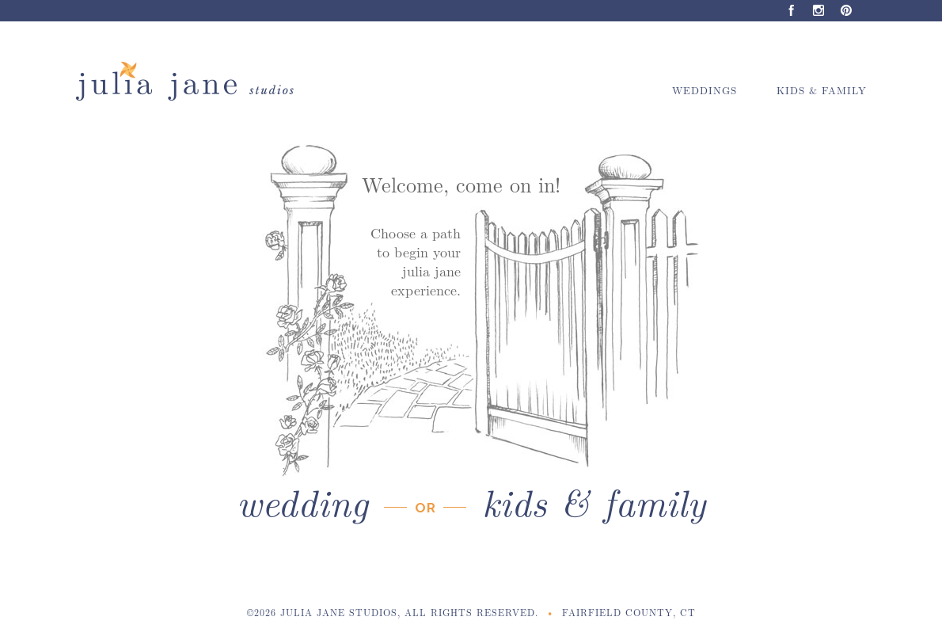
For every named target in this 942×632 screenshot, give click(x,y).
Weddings (704, 89)
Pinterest (846, 10)
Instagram (819, 10)
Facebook (791, 10)
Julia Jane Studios (192, 81)
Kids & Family (822, 89)
